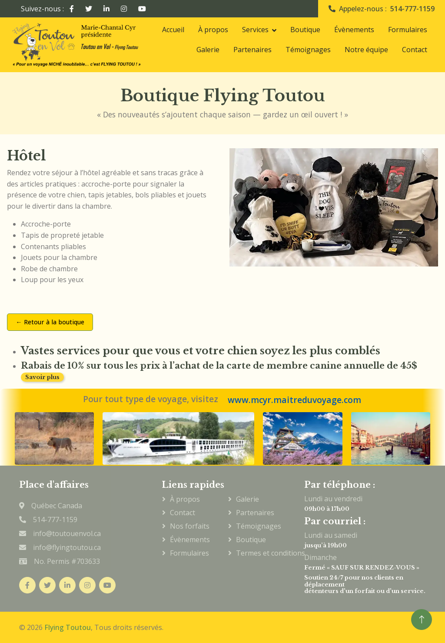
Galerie (207, 49)
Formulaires (407, 29)
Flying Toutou (67, 627)
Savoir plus (42, 377)
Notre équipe (366, 49)
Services (255, 29)
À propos (213, 29)
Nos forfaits (189, 526)
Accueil (173, 29)
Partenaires (252, 49)
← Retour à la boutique (50, 322)
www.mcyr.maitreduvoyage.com (294, 400)
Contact (414, 49)
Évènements (354, 29)
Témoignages (308, 49)
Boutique (305, 29)
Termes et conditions (259, 553)
